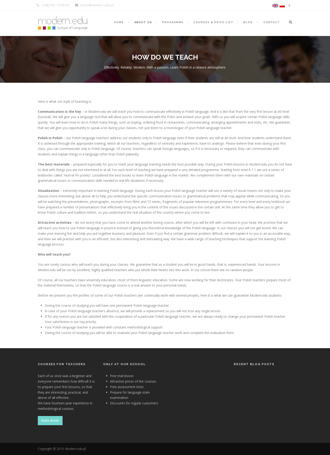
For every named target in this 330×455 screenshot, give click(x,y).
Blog (248, 22)
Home (119, 22)
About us (143, 22)
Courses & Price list (213, 22)
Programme (173, 22)
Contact (271, 22)
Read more (50, 420)
